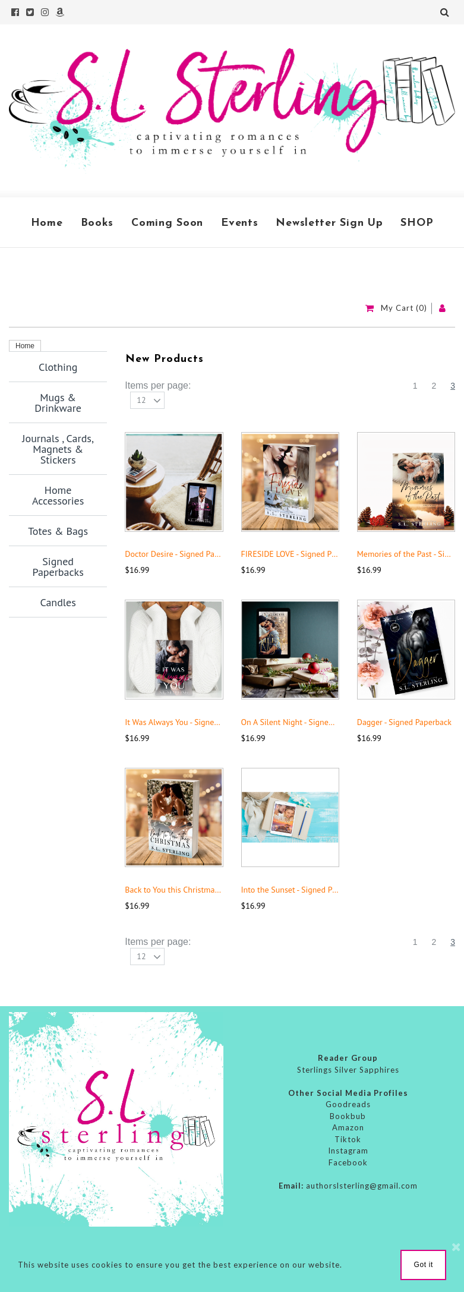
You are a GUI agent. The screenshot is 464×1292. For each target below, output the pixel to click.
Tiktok (347, 1139)
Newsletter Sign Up (329, 223)
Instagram (348, 1150)
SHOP (416, 223)
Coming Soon (167, 223)
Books (97, 223)
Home (47, 223)
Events (239, 223)
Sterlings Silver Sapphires (348, 1069)
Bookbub (348, 1116)
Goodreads (348, 1104)
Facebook (348, 1162)
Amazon (348, 1127)
